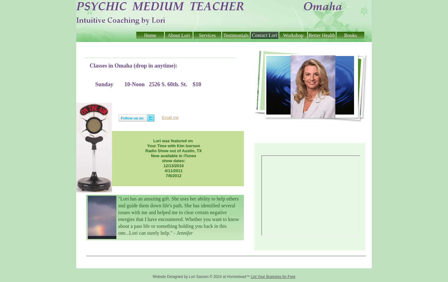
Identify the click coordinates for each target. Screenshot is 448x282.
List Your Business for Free (273, 277)
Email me (170, 117)
